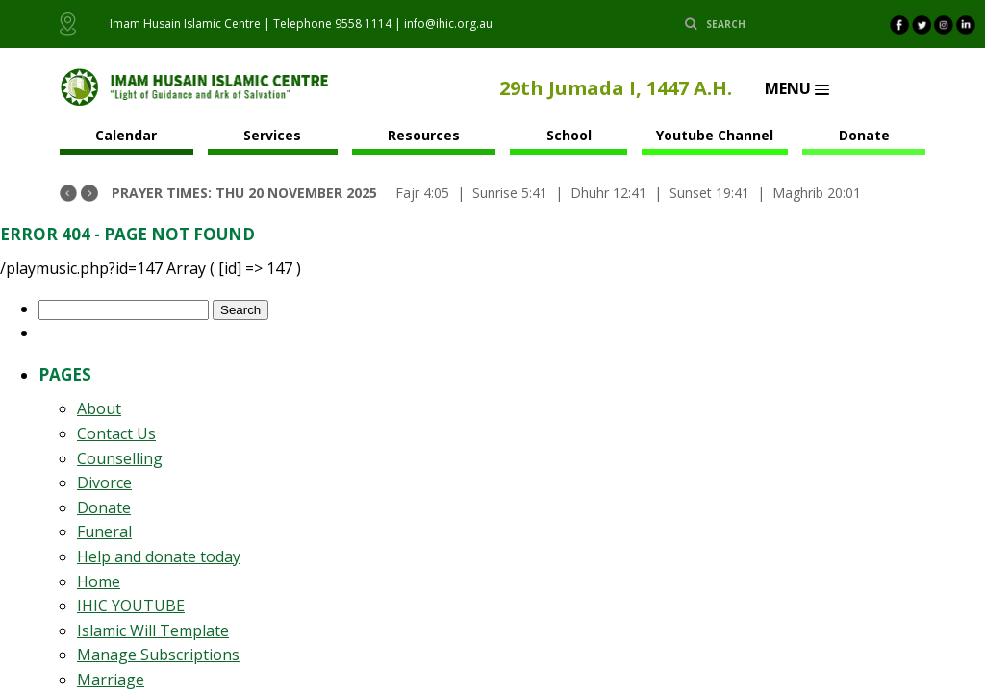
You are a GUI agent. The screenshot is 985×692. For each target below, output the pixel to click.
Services (272, 135)
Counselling (120, 458)
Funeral (104, 531)
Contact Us (116, 433)
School (569, 135)
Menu (797, 88)
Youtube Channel (714, 135)
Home (98, 581)
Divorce (104, 482)
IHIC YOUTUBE (131, 605)
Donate (864, 135)
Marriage (110, 679)
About (99, 408)
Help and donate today (158, 556)
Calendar (126, 135)
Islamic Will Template (153, 630)
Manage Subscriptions (158, 654)
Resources (424, 135)
